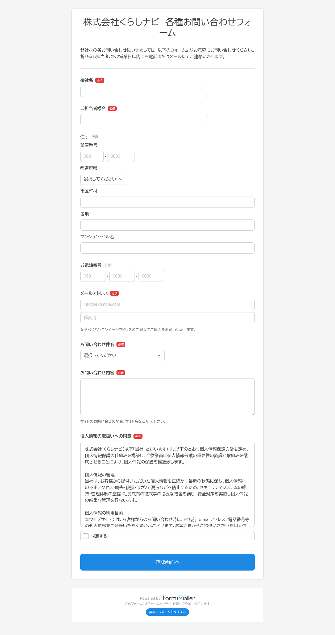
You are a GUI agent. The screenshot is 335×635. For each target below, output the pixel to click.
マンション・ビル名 (97, 237)
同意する (95, 536)
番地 (84, 214)
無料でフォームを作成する (167, 612)
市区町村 (88, 191)
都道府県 (88, 168)
